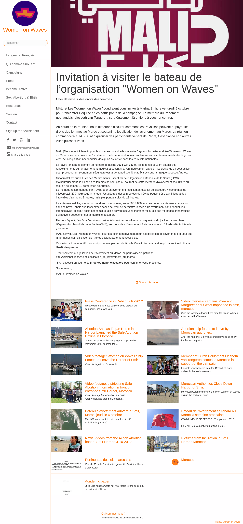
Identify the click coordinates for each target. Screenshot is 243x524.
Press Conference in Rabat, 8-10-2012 (114, 301)
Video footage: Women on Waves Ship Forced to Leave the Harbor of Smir (114, 358)
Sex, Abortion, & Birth (21, 97)
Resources (13, 106)
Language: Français (20, 55)
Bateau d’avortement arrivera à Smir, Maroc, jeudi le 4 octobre (112, 413)
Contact (11, 122)
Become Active (16, 89)
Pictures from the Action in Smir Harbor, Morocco (204, 440)
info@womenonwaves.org (23, 147)
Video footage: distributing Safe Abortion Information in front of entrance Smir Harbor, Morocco (108, 387)
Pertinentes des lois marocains (108, 460)
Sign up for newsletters (22, 131)
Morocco (187, 460)
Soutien (11, 114)
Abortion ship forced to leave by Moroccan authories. (204, 330)
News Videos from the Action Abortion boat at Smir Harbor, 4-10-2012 (113, 440)
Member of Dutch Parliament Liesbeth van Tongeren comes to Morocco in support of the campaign (209, 359)
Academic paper (97, 481)
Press (10, 81)
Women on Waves (25, 17)
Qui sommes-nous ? (20, 64)
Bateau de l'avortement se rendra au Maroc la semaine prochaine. (208, 413)
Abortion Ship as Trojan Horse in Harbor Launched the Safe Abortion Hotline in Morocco (111, 332)
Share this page (18, 154)
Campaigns (14, 72)
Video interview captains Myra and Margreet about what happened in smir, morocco (210, 305)
